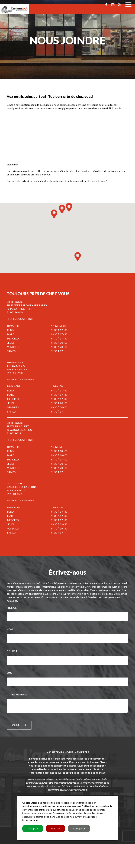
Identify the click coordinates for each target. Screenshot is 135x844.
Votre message (17, 694)
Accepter (33, 828)
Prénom (12, 607)
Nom (10, 629)
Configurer (79, 828)
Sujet (10, 672)
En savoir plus (30, 819)
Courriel (13, 651)
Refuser (55, 828)
